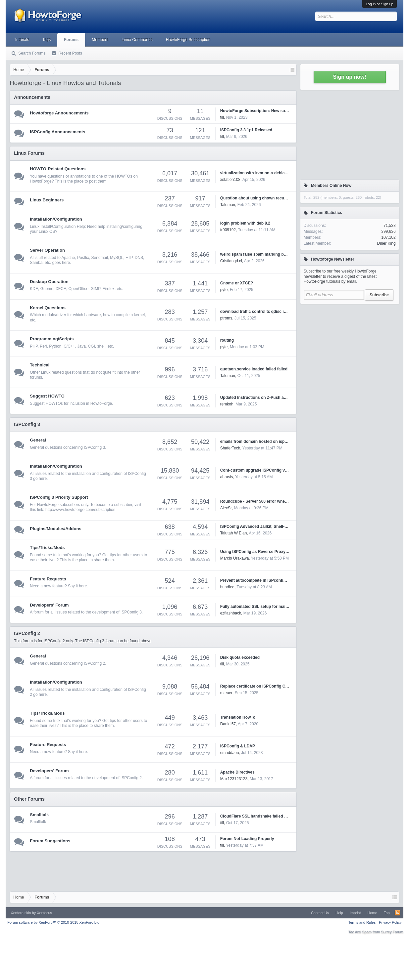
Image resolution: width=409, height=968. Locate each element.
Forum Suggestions (50, 840)
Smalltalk (39, 814)
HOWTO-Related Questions (57, 168)
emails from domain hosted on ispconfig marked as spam (274, 441)
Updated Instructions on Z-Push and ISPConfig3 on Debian (275, 397)
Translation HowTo (237, 717)
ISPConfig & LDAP (237, 746)
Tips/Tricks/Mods (47, 547)
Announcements (32, 97)
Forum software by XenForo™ (53, 922)
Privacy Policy (390, 922)
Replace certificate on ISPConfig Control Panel (264, 686)
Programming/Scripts (52, 338)
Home (372, 913)
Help (339, 913)
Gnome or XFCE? (236, 283)
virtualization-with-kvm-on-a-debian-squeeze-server (268, 173)
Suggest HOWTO (47, 396)
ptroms (226, 318)
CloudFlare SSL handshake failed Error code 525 (266, 816)
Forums (71, 39)
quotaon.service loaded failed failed (253, 369)
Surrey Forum (392, 932)
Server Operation (47, 250)
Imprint (355, 913)
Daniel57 (228, 724)
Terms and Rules (362, 922)
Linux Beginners (47, 199)
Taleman (227, 204)
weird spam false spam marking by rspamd (260, 254)
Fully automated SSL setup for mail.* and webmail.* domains (277, 606)
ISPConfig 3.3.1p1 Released (246, 130)
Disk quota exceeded (240, 657)
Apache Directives (237, 772)
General (38, 440)
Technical (39, 364)
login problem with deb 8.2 (245, 223)
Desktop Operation (49, 281)
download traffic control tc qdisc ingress (258, 311)
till (222, 117)
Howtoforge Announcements (59, 112)
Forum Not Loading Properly (247, 838)
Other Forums (29, 799)
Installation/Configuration (56, 219)
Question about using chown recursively (258, 198)
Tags (46, 39)
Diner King (386, 243)
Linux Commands (137, 39)
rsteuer (226, 693)
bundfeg (227, 587)
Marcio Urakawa (234, 558)
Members (100, 39)
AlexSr (226, 508)
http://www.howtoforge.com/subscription (80, 509)
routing (227, 340)
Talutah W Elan (233, 533)
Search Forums (31, 53)
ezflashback (230, 613)
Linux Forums (29, 153)
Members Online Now (331, 185)
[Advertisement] (349, 349)
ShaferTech (230, 448)
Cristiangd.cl (231, 261)
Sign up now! (349, 77)
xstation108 (230, 179)
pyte (224, 289)
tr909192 (228, 230)
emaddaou (229, 752)
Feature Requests (48, 578)
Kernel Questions (48, 307)
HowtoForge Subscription (188, 39)
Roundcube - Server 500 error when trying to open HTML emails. (281, 501)
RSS (397, 912)
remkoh (226, 404)
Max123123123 (234, 779)
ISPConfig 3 (27, 424)
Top (387, 913)
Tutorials (21, 39)
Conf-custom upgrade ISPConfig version (258, 470)
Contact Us (320, 913)
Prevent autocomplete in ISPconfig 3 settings (262, 580)
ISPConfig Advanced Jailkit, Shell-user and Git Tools (269, 526)
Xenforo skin (21, 913)
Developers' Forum (49, 605)
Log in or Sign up (379, 4)
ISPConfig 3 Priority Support (59, 497)
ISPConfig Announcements (57, 131)
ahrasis (226, 477)
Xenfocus (44, 913)
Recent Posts (70, 53)
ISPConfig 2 (27, 633)
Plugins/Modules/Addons (55, 528)
